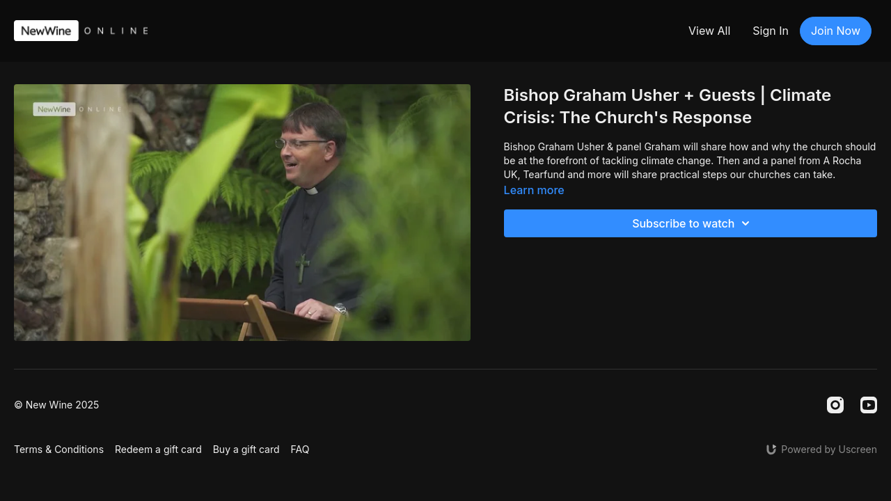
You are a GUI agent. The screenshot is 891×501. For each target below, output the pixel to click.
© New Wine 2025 (56, 405)
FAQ (300, 449)
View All (709, 31)
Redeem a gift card (158, 449)
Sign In (770, 31)
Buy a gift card (246, 449)
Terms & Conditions (59, 449)
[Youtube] (868, 405)
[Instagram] (835, 405)
